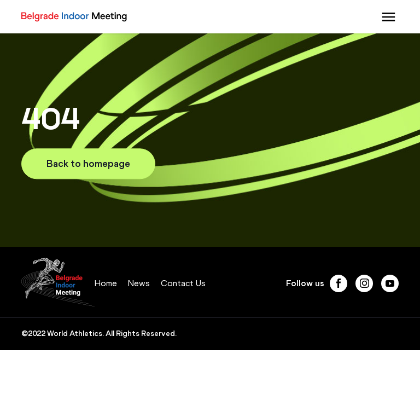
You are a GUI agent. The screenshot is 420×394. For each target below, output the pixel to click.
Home (106, 283)
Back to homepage (88, 164)
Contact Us (183, 283)
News (139, 283)
